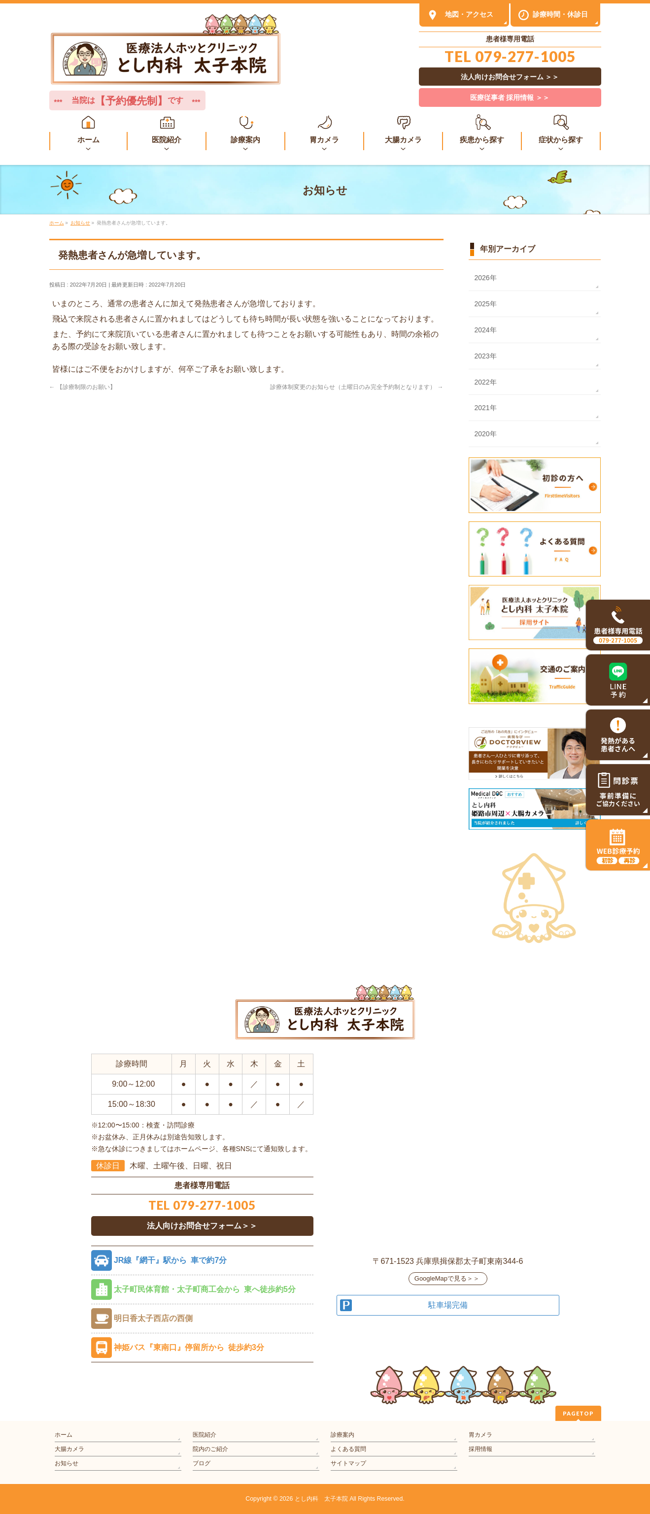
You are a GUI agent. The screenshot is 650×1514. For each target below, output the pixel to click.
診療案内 (342, 1434)
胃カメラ (480, 1434)
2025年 (486, 304)
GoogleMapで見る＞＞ (446, 1278)
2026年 (486, 278)
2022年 (486, 382)
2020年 (486, 434)
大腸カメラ (69, 1449)
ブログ (201, 1463)
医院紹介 (204, 1434)
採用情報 (480, 1449)
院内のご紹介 (210, 1449)
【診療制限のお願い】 (82, 387)
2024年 (486, 330)
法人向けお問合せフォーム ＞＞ (510, 77)
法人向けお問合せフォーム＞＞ (202, 1226)
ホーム (63, 1434)
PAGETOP (578, 1413)
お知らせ (66, 1463)
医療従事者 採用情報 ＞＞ (510, 97)
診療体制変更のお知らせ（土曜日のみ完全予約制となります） (356, 387)
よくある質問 (348, 1449)
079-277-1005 (525, 56)
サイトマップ (348, 1463)
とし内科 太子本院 (321, 1498)
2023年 (486, 356)
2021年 (486, 408)
